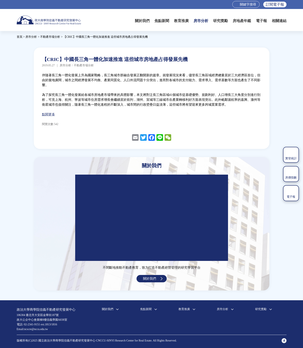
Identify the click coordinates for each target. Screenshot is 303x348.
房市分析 (201, 21)
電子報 (261, 21)
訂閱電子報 (275, 4)
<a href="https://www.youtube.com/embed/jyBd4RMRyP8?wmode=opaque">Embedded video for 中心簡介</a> (151, 218)
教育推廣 (181, 21)
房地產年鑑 (242, 21)
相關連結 (279, 21)
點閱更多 (48, 114)
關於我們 (142, 21)
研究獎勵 (220, 21)
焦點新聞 (161, 21)
